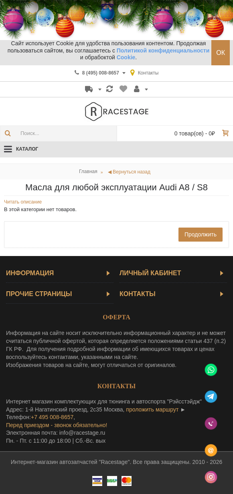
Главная (88, 171)
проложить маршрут (152, 409)
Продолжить (200, 234)
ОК (220, 52)
